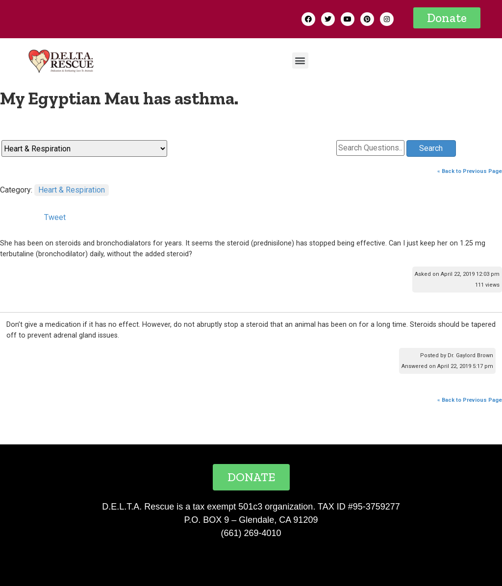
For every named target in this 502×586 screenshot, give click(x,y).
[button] (446, 17)
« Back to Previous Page (469, 171)
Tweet (55, 217)
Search (431, 148)
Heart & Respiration (71, 190)
